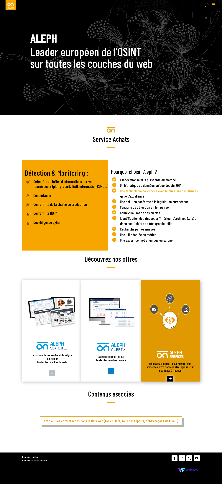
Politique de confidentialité (34, 460)
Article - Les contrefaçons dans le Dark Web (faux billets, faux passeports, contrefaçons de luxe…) (111, 421)
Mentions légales (30, 456)
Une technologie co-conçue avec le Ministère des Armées (159, 191)
